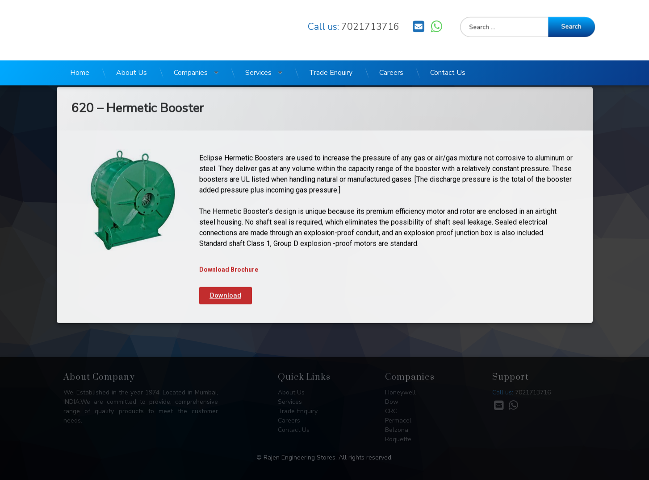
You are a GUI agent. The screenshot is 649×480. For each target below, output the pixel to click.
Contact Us (447, 55)
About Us (131, 55)
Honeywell (400, 392)
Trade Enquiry (330, 55)
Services (258, 55)
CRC (391, 411)
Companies (191, 55)
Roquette (398, 439)
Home (79, 55)
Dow (391, 402)
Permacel (398, 420)
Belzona (396, 430)
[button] (225, 249)
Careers (391, 55)
